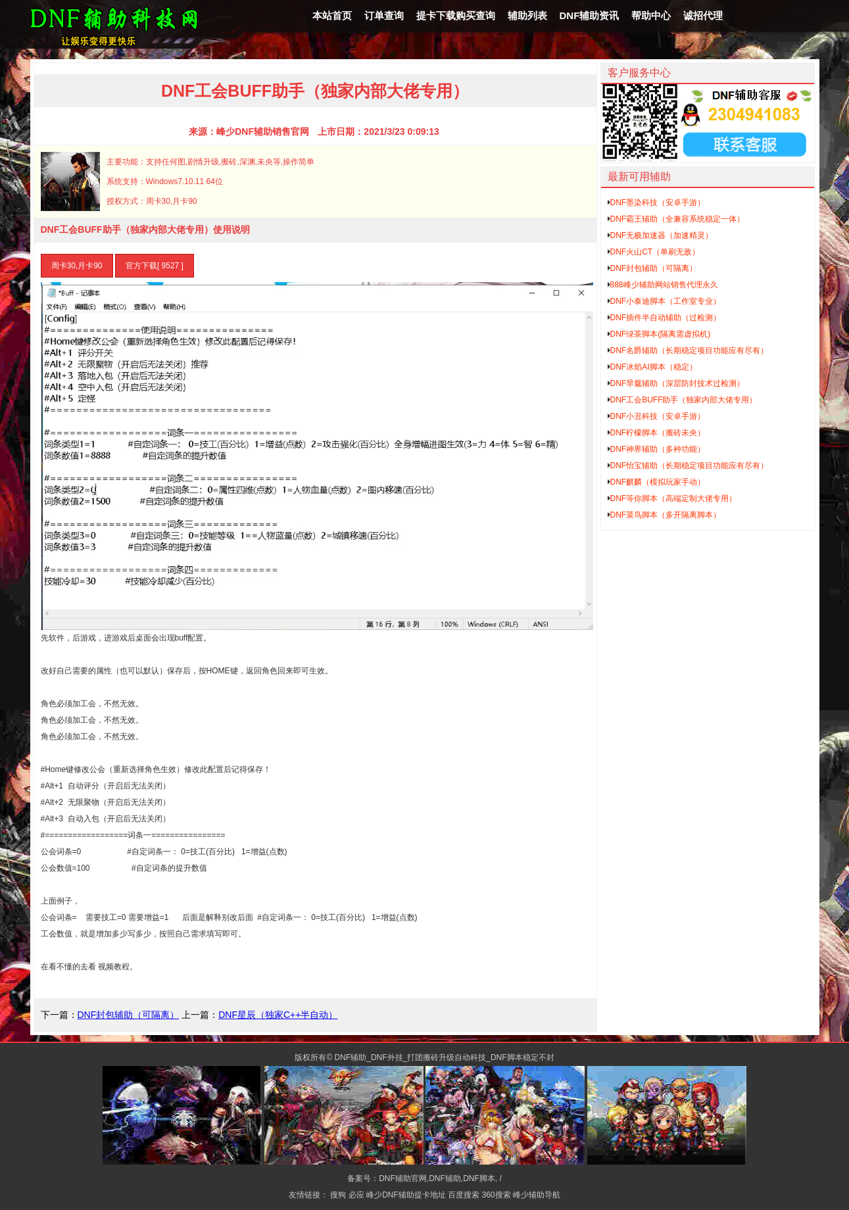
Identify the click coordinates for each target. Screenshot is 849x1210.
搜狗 (338, 1194)
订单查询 (384, 15)
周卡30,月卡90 (77, 265)
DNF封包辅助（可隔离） (129, 1014)
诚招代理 (703, 15)
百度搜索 (463, 1194)
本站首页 (332, 15)
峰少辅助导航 (536, 1194)
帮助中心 (651, 15)
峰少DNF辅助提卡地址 (406, 1194)
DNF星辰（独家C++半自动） (277, 1014)
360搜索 (496, 1194)
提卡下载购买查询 (455, 15)
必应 (356, 1194)
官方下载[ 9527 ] (154, 265)
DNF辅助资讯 (589, 15)
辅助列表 (527, 15)
